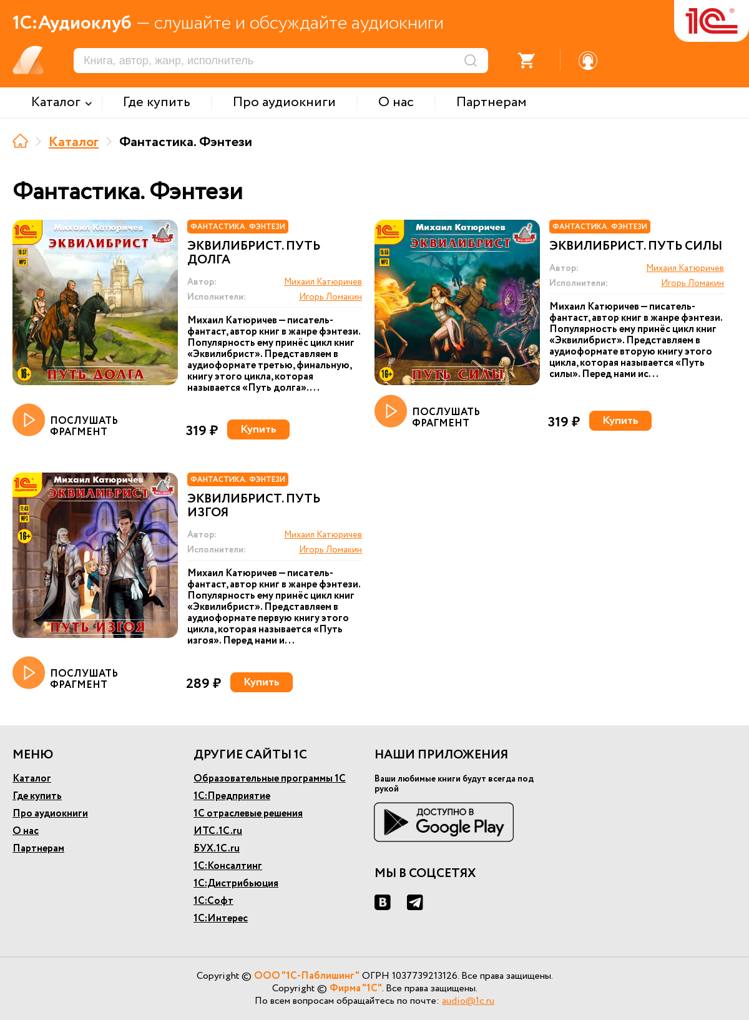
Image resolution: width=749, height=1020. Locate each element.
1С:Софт (213, 901)
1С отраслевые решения (248, 814)
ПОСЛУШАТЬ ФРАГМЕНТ (65, 420)
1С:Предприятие (231, 796)
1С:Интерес (220, 918)
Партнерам (38, 848)
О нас (25, 831)
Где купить (37, 796)
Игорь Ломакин (330, 297)
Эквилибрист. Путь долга (253, 253)
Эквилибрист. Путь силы (635, 246)
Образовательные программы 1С (269, 779)
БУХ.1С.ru (216, 848)
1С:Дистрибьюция (235, 883)
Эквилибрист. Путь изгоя (253, 506)
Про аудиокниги (50, 814)
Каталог (74, 142)
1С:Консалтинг (227, 866)
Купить (258, 429)
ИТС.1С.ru (217, 831)
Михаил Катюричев (323, 282)
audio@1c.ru (468, 1001)
